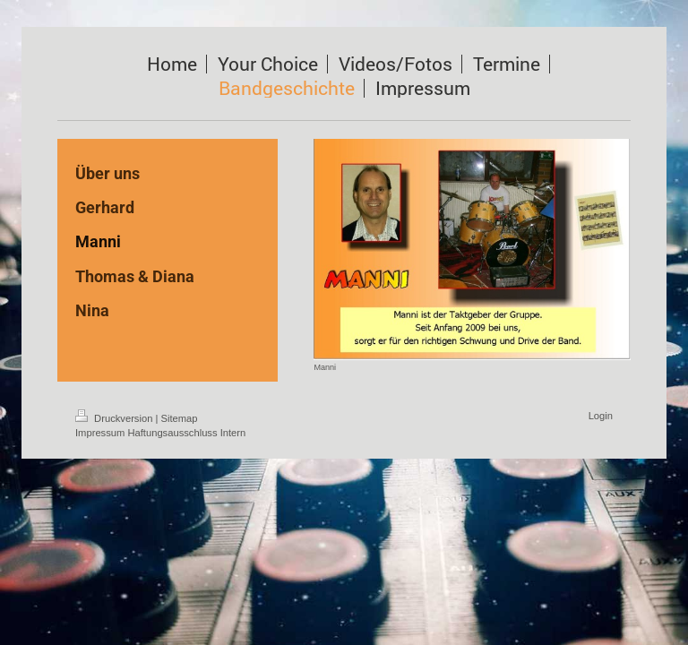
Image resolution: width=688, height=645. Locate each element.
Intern (233, 432)
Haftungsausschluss (172, 432)
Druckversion (115, 418)
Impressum (100, 432)
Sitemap (179, 418)
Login (601, 415)
